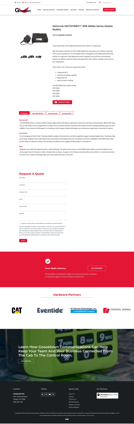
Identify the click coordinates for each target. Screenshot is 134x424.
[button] (109, 10)
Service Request (74, 408)
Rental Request (74, 402)
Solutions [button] (73, 9)
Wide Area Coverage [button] (92, 9)
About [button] (39, 9)
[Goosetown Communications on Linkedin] (42, 395)
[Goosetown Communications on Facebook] (46, 395)
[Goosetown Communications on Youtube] (49, 395)
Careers (71, 397)
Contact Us (72, 400)
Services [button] (81, 9)
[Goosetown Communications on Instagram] (53, 395)
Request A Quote (74, 405)
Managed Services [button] (49, 9)
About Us (72, 394)
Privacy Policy (90, 416)
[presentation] (24, 113)
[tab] (24, 113)
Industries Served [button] (62, 9)
